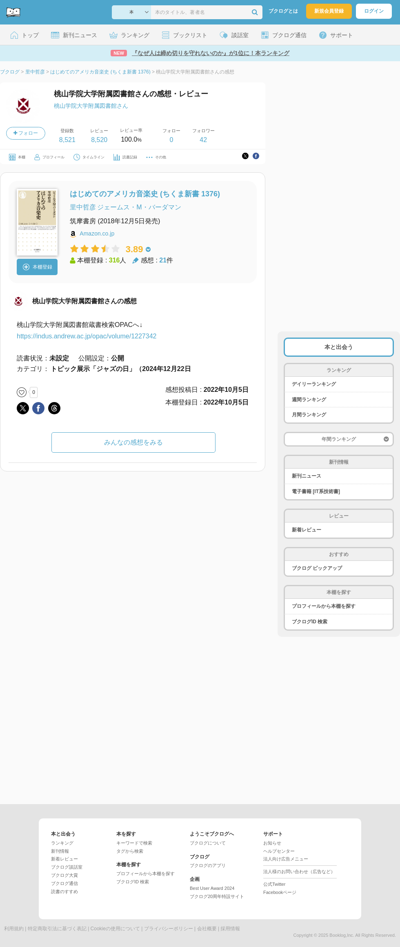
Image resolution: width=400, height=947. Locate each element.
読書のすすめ (64, 891)
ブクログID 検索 (309, 622)
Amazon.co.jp (97, 233)
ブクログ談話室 (66, 867)
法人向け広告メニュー (285, 858)
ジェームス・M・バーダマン (139, 207)
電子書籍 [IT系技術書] (316, 491)
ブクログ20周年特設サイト (217, 896)
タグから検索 (129, 851)
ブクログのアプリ (208, 865)
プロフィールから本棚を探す (324, 606)
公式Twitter (274, 884)
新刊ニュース (306, 476)
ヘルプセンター (279, 851)
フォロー (25, 133)
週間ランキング (309, 399)
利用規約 (14, 928)
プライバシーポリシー (168, 928)
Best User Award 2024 (212, 888)
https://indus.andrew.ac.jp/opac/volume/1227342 (86, 336)
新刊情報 (60, 851)
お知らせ (272, 842)
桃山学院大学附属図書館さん (91, 105)
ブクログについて (208, 842)
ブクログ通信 (64, 883)
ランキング (62, 842)
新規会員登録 (329, 11)
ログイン (374, 11)
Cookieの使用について (115, 928)
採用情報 (230, 928)
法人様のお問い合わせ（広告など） (299, 871)
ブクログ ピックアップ (317, 568)
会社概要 (207, 928)
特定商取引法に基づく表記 (57, 928)
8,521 (67, 139)
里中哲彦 (83, 207)
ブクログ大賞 (64, 875)
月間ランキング (309, 415)
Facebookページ (279, 892)
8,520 (99, 139)
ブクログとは (283, 11)
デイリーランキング (314, 384)
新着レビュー (306, 530)
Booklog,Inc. (341, 935)
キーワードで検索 (134, 842)
